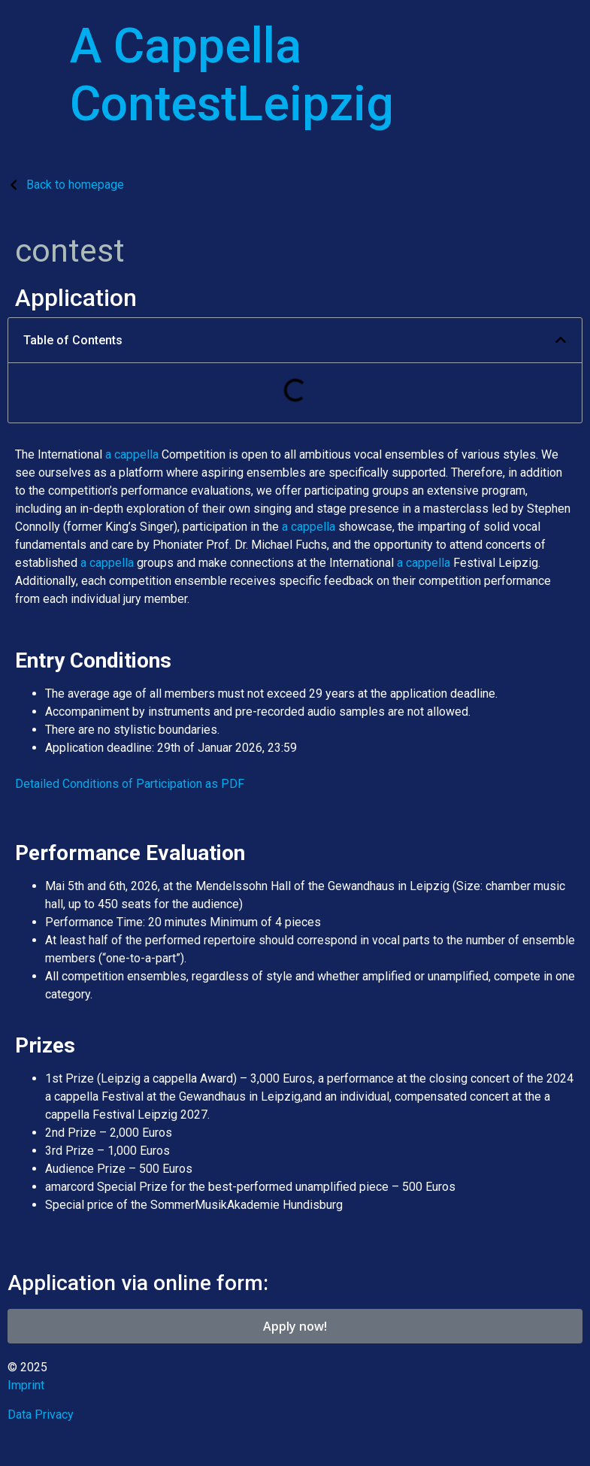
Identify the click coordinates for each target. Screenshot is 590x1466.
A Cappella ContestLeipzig (232, 75)
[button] (561, 340)
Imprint (26, 1385)
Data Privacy (41, 1414)
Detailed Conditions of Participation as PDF (129, 784)
